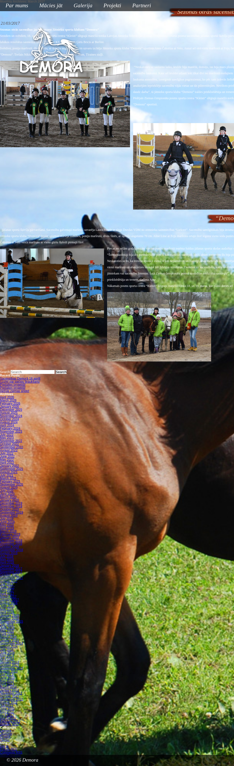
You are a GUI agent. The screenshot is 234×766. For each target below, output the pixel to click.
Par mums (15, 5)
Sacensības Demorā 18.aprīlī (20, 378)
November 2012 (11, 693)
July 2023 (6, 434)
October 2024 (9, 419)
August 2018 (8, 553)
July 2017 (6, 584)
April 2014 (7, 659)
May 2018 (7, 559)
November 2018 (11, 544)
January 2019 (9, 537)
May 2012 (7, 712)
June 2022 (7, 456)
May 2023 (7, 438)
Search (5, 372)
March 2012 (8, 718)
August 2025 (8, 413)
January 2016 (9, 615)
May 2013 (7, 681)
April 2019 (7, 528)
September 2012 (11, 699)
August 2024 (8, 422)
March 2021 (8, 478)
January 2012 (9, 724)
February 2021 (10, 481)
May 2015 (7, 631)
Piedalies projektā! (12, 385)
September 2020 (11, 484)
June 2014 (7, 653)
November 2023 (11, 431)
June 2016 (7, 606)
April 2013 (7, 684)
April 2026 (7, 397)
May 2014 (7, 656)
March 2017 (8, 597)
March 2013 (8, 687)
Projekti (110, 5)
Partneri (141, 5)
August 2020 (8, 487)
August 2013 (8, 671)
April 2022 (7, 463)
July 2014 (6, 649)
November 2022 (11, 441)
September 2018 (11, 550)
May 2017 (7, 590)
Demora (5, 731)
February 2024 (10, 428)
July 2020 (6, 491)
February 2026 (10, 403)
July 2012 (6, 706)
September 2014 (11, 643)
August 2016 (8, 603)
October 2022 (9, 444)
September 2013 (11, 668)
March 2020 (8, 497)
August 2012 (8, 702)
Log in (4, 746)
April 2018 (7, 562)
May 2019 (7, 525)
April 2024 (7, 425)
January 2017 (9, 600)
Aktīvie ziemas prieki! (14, 391)
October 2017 (9, 575)
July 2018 (6, 556)
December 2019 (11, 503)
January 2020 (9, 500)
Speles (5, 740)
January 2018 (9, 565)
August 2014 (8, 646)
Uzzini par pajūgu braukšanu (20, 382)
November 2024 (11, 416)
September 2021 (11, 469)
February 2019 (10, 534)
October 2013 (9, 665)
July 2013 (6, 674)
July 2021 (6, 475)
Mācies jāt (49, 5)
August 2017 (8, 581)
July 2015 (6, 625)
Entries (8, 749)
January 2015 (9, 640)
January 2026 (9, 406)
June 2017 (7, 587)
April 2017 (7, 593)
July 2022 (6, 453)
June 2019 (7, 522)
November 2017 (11, 572)
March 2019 (8, 531)
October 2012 (9, 696)
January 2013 (9, 690)
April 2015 (7, 634)
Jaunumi (6, 734)
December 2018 (11, 540)
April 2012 (7, 715)
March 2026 (8, 400)
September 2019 (11, 512)
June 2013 (7, 678)
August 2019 (8, 516)
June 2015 (7, 628)
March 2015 (8, 637)
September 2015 (11, 621)
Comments (11, 752)
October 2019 (9, 509)
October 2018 (9, 547)
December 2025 (11, 410)
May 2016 (7, 609)
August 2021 (8, 472)
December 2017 (11, 568)
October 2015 (9, 618)
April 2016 (7, 612)
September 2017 (11, 578)
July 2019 (6, 519)
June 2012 (7, 709)
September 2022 (11, 447)
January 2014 (9, 662)
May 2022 (7, 459)
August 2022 (8, 450)
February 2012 (10, 721)
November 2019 (11, 506)
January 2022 (9, 466)
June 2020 (7, 494)
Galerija (83, 5)
